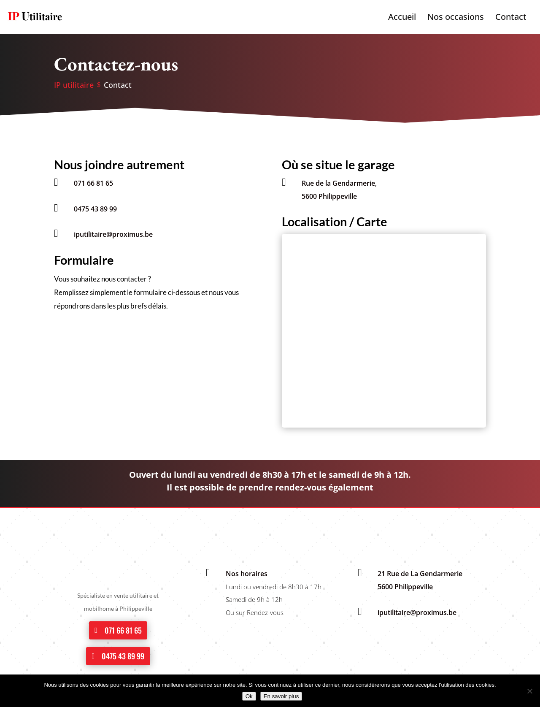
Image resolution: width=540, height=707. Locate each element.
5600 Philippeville (329, 196)
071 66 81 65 (93, 183)
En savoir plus (281, 696)
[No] (529, 691)
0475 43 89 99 (95, 209)
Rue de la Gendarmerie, (339, 183)
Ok (249, 696)
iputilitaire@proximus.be (113, 234)
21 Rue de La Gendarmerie (420, 573)
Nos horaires (246, 573)
